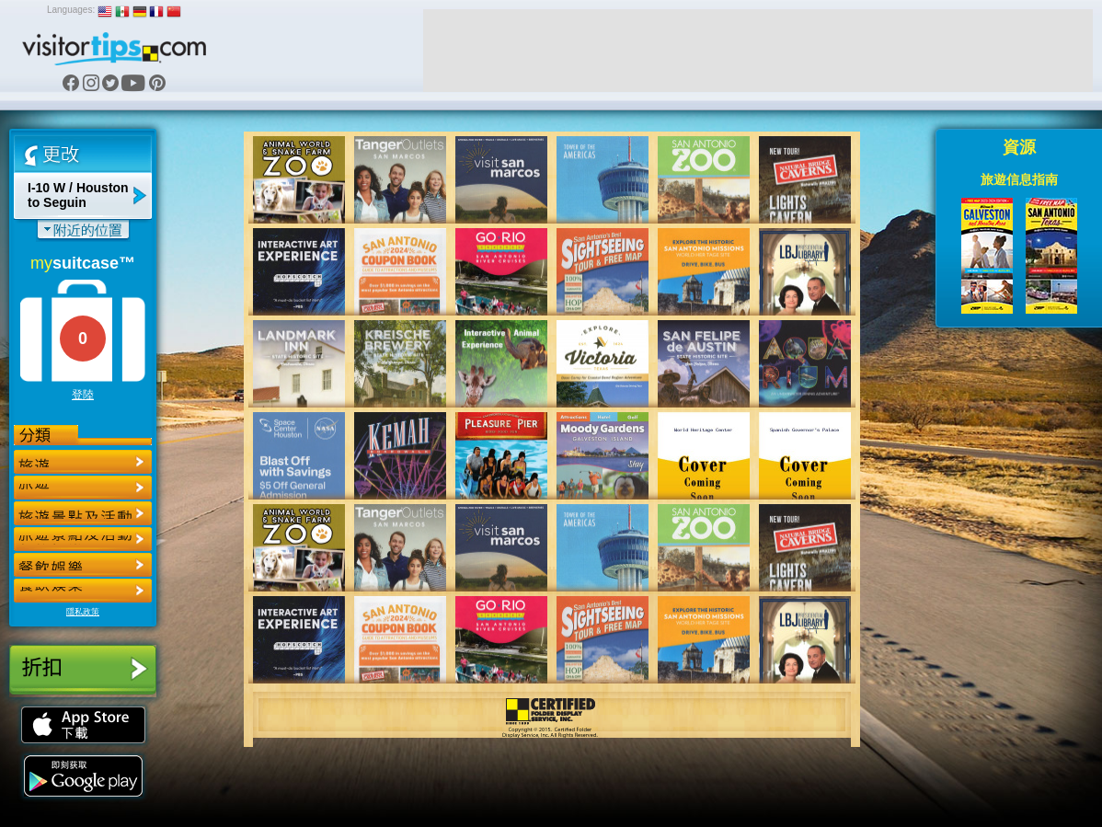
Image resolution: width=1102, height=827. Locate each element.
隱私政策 (82, 611)
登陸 (83, 394)
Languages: (71, 10)
